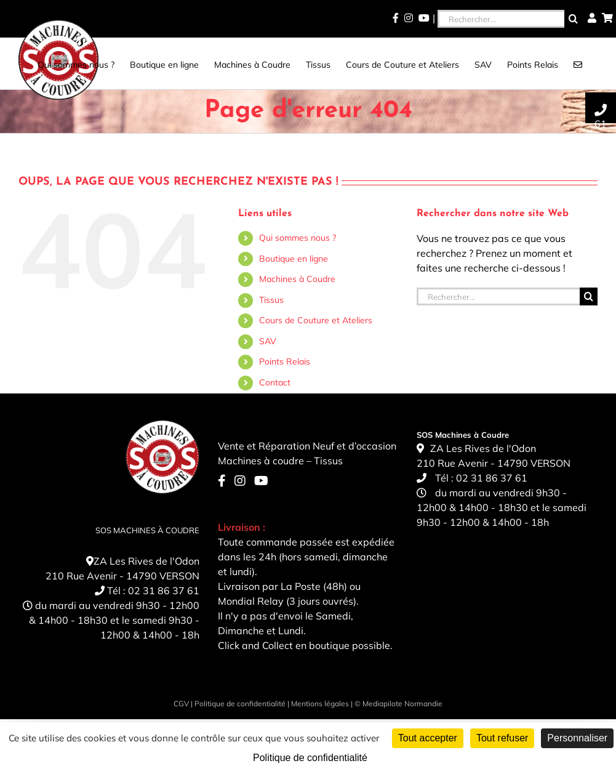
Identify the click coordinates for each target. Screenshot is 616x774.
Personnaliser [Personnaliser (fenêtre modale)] (577, 738)
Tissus (271, 299)
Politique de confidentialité (240, 703)
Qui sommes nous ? (297, 237)
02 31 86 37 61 (163, 590)
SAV (267, 341)
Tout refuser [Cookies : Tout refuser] (502, 738)
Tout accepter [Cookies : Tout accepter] (427, 738)
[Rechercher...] (501, 19)
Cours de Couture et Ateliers (315, 320)
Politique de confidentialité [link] (310, 757)
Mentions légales (320, 703)
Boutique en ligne (293, 258)
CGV (181, 703)
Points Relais (284, 361)
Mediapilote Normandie (402, 703)
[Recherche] (573, 19)
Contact (274, 382)
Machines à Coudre (297, 278)
